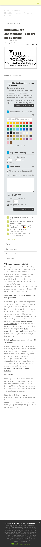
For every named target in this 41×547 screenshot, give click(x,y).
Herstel (10, 162)
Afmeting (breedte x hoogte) (16, 157)
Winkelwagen (28, 3)
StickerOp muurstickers (9, 4)
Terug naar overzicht (12, 23)
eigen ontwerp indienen (19, 388)
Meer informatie (25, 544)
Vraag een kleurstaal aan (16, 205)
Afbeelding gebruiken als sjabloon (21, 175)
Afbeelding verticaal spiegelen (20, 171)
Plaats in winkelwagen (24, 105)
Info (23, 3)
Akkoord (14, 544)
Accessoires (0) (11, 254)
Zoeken (33, 3)
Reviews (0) (10, 259)
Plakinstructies (11, 244)
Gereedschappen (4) (13, 249)
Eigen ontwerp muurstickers (19, 230)
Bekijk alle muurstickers (14, 75)
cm (23, 160)
